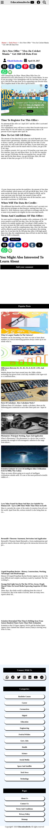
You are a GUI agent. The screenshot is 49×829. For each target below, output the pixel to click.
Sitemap (24, 819)
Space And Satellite (24, 766)
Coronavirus (24, 709)
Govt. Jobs (24, 741)
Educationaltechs (20, 2)
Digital (24, 715)
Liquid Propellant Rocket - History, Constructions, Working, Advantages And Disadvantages (23, 572)
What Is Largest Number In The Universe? (17, 335)
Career (24, 703)
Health (24, 747)
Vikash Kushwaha (15, 61)
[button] (5, 2)
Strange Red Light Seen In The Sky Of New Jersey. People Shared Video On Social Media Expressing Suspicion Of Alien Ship (24, 586)
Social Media (24, 760)
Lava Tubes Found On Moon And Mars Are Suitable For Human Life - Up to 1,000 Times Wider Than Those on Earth (23, 505)
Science (24, 753)
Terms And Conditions (24, 809)
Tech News (15, 239)
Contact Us (24, 804)
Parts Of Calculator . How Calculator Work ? (18, 403)
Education (24, 722)
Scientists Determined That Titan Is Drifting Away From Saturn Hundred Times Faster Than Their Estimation (22, 622)
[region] (24, 22)
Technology (24, 779)
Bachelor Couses (24, 696)
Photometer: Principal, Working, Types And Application (22, 436)
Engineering (24, 728)
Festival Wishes (24, 734)
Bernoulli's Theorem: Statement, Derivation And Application (23, 539)
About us (24, 798)
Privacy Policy (24, 814)
